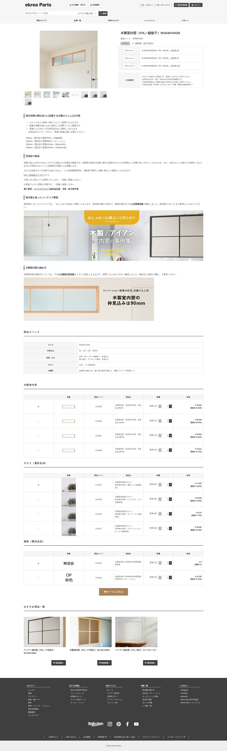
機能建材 (31, 712)
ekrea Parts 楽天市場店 (190, 700)
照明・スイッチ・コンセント (39, 706)
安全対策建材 (33, 709)
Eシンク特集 (147, 703)
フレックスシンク (77, 693)
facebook (184, 696)
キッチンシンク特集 (150, 696)
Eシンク (110, 690)
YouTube (184, 693)
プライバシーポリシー (151, 737)
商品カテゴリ (41, 21)
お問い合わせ (71, 737)
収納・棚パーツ (34, 700)
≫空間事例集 (137, 204)
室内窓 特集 (147, 700)
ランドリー (32, 696)
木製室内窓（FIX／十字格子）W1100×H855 (90, 650)
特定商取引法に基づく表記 (124, 737)
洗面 (30, 693)
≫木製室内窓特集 (66, 274)
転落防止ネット (77, 696)
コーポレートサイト (175, 737)
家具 (30, 703)
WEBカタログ (113, 21)
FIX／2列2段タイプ (32, 175)
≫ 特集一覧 (147, 706)
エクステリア (33, 715)
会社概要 (86, 737)
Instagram (184, 690)
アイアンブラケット (115, 700)
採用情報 (101, 737)
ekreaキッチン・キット (151, 693)
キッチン (31, 690)
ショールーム (149, 21)
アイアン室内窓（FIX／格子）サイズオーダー (136, 650)
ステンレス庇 (112, 703)
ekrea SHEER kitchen (79, 690)
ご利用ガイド (53, 737)
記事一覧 (77, 21)
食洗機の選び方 (148, 690)
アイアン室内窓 (113, 693)
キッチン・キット (77, 703)
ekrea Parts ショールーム (190, 703)
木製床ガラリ (112, 696)
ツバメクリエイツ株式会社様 (47, 189)
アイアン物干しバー (78, 700)
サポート (185, 21)
